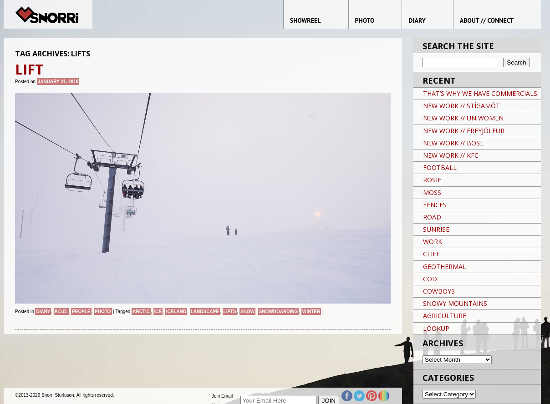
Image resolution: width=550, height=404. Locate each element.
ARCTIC (141, 311)
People (81, 311)
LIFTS (230, 311)
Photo (103, 311)
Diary (43, 311)
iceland (176, 311)
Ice (158, 311)
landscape (205, 311)
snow (247, 311)
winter (311, 311)
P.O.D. (61, 311)
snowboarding (278, 311)
